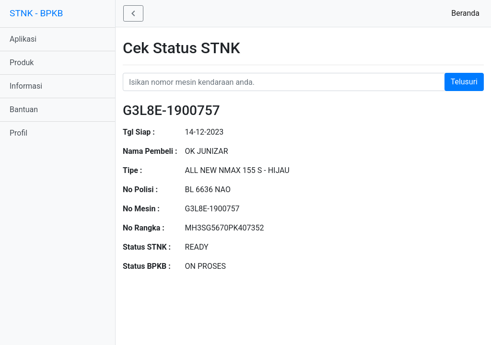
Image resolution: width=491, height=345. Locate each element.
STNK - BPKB (36, 13)
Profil (18, 133)
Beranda (467, 13)
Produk (22, 62)
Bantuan (24, 109)
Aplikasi (23, 39)
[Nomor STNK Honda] (303, 82)
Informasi (26, 86)
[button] (133, 13)
